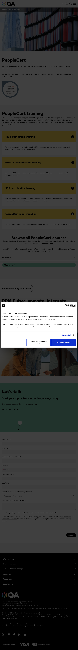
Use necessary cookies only (38, 342)
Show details (67, 335)
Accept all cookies (63, 342)
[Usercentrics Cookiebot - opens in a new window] (66, 305)
